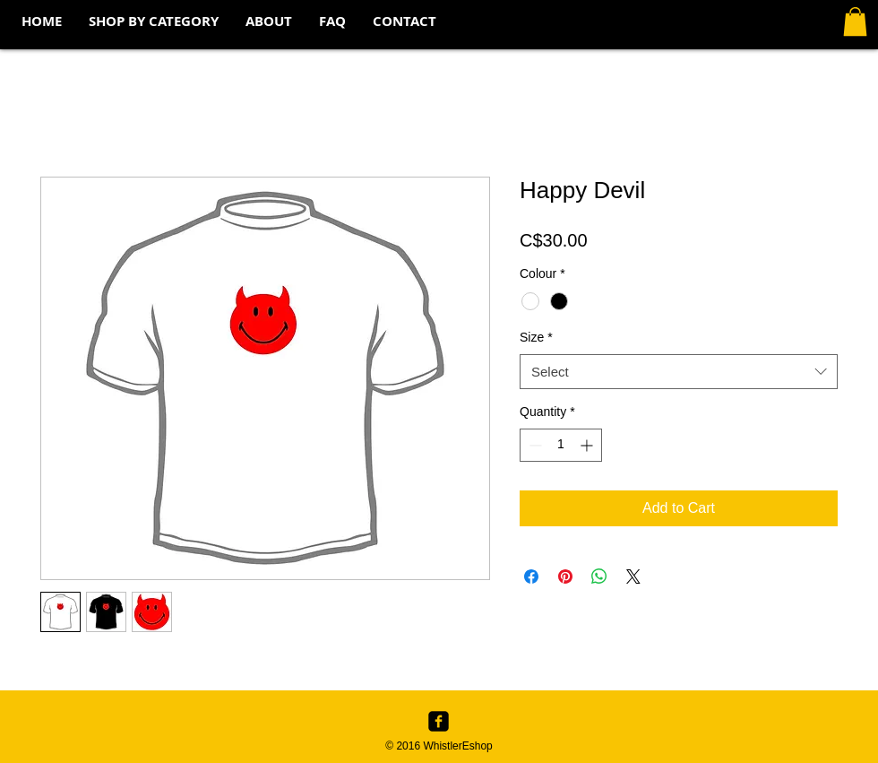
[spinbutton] (561, 445)
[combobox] (679, 371)
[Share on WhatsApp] (599, 576)
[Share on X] (633, 576)
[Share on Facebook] (531, 576)
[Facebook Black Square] (438, 721)
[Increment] (588, 445)
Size (536, 337)
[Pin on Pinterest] (565, 576)
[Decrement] (533, 445)
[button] (153, 21)
